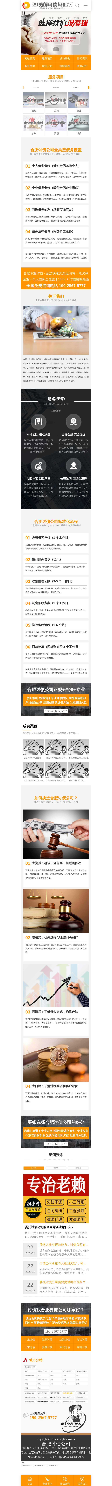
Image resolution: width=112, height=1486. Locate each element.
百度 (36, 1454)
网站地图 (26, 1454)
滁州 (51, 1377)
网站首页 (29, 58)
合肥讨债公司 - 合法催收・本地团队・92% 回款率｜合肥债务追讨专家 (81, 1408)
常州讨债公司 (52, 1471)
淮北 (77, 1381)
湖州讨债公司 (55, 1399)
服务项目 (47, 58)
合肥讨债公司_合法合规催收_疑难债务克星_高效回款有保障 (81, 1403)
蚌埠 (26, 1386)
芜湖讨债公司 (42, 1377)
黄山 (39, 1381)
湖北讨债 (65, 1353)
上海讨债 (65, 1345)
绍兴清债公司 (68, 1399)
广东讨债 (29, 1345)
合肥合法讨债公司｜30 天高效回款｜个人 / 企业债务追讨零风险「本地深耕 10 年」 (68, 1408)
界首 (77, 1390)
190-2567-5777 (56, 714)
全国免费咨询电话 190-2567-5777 (56, 289)
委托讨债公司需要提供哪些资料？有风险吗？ (68, 1403)
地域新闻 (65, 66)
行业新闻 (56, 1172)
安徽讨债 (47, 1353)
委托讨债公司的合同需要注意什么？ (55, 1403)
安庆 (51, 1381)
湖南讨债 (82, 1353)
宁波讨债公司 (80, 1399)
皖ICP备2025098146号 (71, 1463)
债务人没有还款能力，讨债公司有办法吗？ (30, 1403)
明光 (39, 1390)
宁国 (64, 1390)
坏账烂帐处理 (75, 89)
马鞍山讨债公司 (81, 1377)
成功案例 (65, 58)
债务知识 (33, 1172)
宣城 (51, 1386)
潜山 (39, 1394)
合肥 (26, 1377)
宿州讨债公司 (42, 1386)
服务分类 (29, 66)
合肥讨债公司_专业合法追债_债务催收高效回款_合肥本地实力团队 (55, 1408)
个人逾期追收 (36, 89)
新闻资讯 (82, 58)
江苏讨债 (47, 1345)
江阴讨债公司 (42, 1399)
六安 (64, 1386)
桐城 (26, 1394)
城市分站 (47, 66)
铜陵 (26, 1390)
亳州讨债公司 (68, 1377)
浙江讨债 (82, 1345)
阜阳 (77, 1386)
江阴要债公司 (29, 1399)
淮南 (64, 1381)
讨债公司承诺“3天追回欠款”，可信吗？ (43, 1403)
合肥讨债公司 (27, 1471)
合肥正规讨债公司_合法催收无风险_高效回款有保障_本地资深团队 (43, 1408)
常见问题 (78, 1172)
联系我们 (82, 66)
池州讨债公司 (29, 1381)
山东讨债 (29, 1353)
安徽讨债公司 (30, 1373)
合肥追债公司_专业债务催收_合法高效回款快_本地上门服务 (30, 1408)
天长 (51, 1390)
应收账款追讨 (56, 89)
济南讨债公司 (40, 1471)
